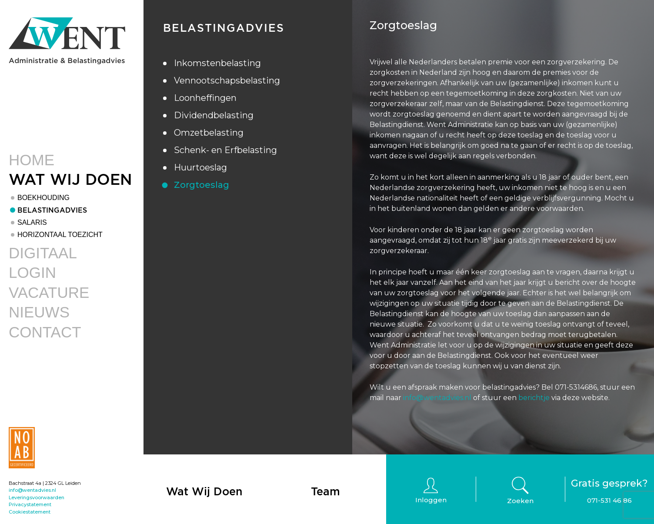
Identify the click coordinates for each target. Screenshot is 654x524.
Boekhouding (43, 197)
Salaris (32, 222)
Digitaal (43, 252)
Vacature (49, 292)
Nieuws (39, 312)
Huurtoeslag (200, 167)
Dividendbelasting (214, 115)
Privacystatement (30, 504)
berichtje (534, 398)
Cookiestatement (29, 512)
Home (31, 159)
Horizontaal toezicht (60, 234)
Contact (45, 332)
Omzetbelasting (209, 132)
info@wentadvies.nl (32, 490)
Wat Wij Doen (70, 179)
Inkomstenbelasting (217, 63)
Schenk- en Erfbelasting (225, 150)
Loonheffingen (205, 98)
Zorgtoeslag (201, 185)
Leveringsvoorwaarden (36, 497)
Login (32, 272)
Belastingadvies (52, 210)
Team (325, 491)
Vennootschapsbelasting (227, 80)
